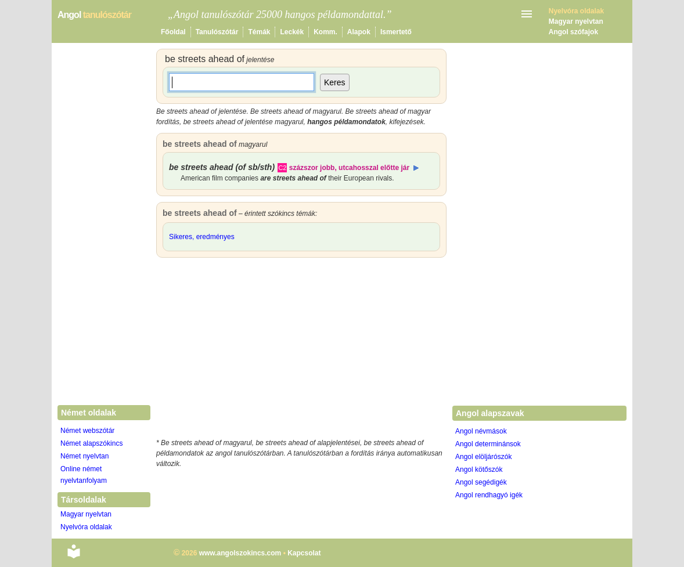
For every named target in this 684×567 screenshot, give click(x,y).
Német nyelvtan (84, 456)
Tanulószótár (217, 32)
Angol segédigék (481, 482)
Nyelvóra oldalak (86, 527)
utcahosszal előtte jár (374, 168)
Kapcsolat (304, 553)
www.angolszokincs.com (240, 553)
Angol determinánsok (488, 444)
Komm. (325, 32)
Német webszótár (87, 431)
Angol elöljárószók (483, 457)
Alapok (358, 32)
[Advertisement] (301, 350)
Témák (259, 32)
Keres (334, 82)
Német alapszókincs (91, 443)
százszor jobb (312, 168)
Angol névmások (481, 431)
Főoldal (173, 32)
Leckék (292, 32)
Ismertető (396, 32)
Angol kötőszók (478, 469)
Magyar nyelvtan (576, 21)
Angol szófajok (573, 32)
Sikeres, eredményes (202, 237)
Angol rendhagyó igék (489, 495)
